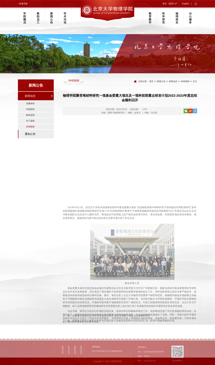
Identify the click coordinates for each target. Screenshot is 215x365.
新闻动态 (30, 98)
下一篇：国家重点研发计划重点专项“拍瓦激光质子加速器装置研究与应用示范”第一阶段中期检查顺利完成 (118, 324)
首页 (164, 4)
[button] (196, 4)
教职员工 (38, 19)
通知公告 (30, 136)
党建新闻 (30, 106)
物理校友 (177, 19)
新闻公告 (51, 19)
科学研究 (163, 19)
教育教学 (150, 19)
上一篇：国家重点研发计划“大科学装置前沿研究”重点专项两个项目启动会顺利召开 (106, 319)
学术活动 (65, 19)
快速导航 (23, 4)
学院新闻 (30, 112)
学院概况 (24, 19)
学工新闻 (30, 123)
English (185, 4)
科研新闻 (30, 129)
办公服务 (190, 19)
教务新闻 (30, 118)
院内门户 (173, 4)
